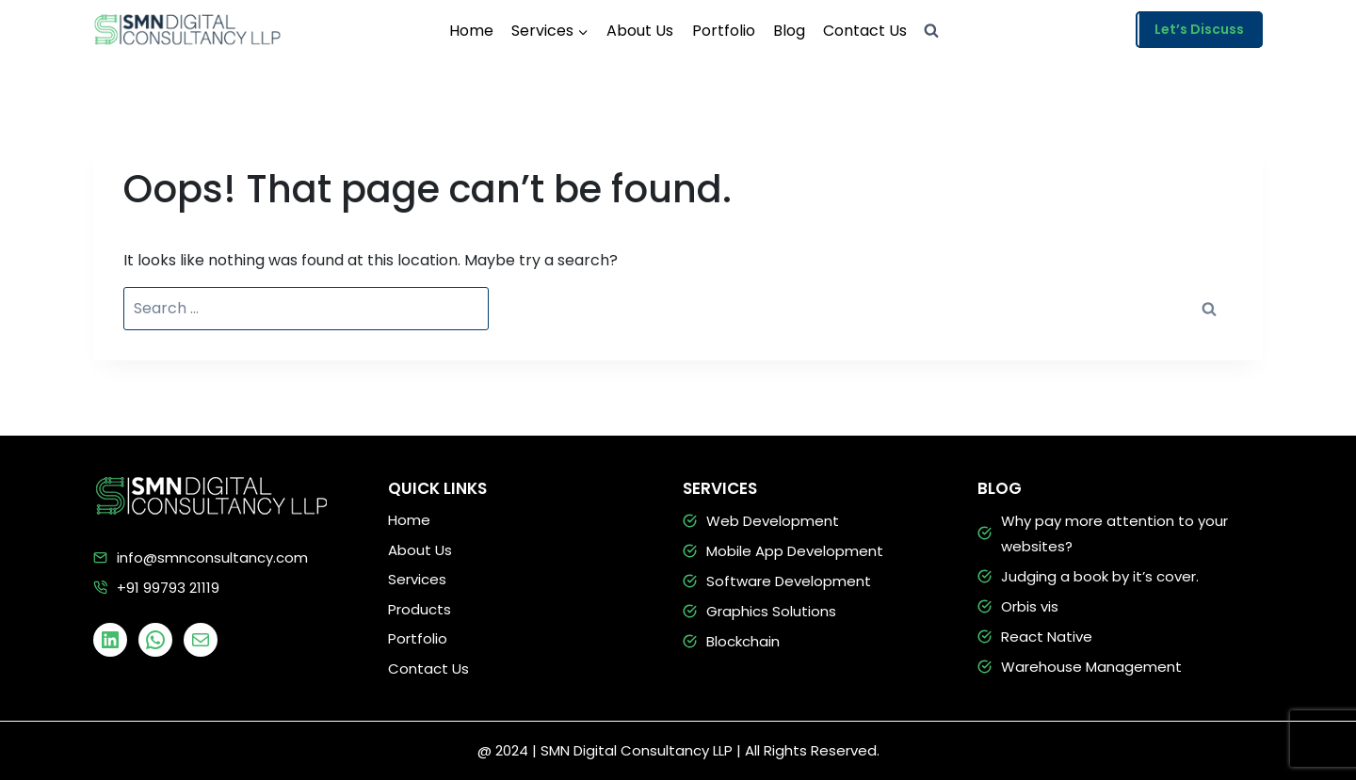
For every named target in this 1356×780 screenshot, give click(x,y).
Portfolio (723, 30)
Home (471, 30)
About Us (639, 30)
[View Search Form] (931, 31)
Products (419, 609)
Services (417, 579)
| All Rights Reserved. (808, 750)
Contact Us (865, 30)
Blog (789, 30)
